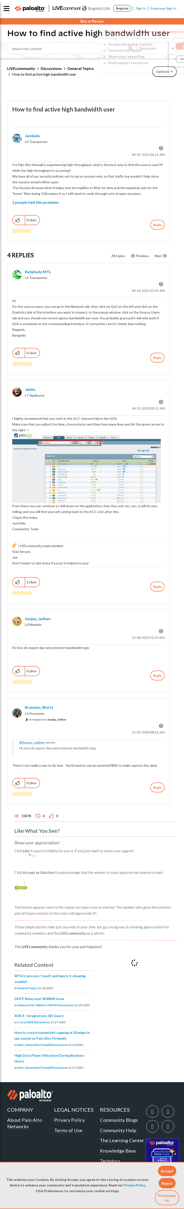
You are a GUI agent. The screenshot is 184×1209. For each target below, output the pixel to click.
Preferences (167, 1197)
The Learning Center (122, 1140)
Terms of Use (68, 1130)
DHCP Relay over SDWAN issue (39, 999)
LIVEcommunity (21, 68)
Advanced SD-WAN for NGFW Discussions (45, 1005)
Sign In (141, 8)
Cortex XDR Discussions (33, 1022)
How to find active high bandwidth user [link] (44, 74)
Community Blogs (119, 1120)
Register (122, 8)
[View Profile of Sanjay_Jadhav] (38, 618)
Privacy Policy (134, 1185)
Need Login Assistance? (155, 66)
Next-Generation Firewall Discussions (42, 1045)
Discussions (51, 68)
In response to (47, 719)
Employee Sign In (163, 8)
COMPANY (20, 1109)
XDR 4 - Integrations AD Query (38, 1016)
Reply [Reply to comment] (157, 358)
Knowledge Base (118, 1150)
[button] (167, 1171)
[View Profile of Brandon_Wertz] (39, 707)
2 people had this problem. (35, 202)
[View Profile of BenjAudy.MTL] (38, 271)
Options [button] (160, 148)
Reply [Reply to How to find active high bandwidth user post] (157, 225)
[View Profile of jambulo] (32, 135)
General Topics (27, 988)
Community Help (118, 1130)
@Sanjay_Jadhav (32, 742)
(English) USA (96, 8)
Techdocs (110, 1161)
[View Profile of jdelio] (30, 389)
